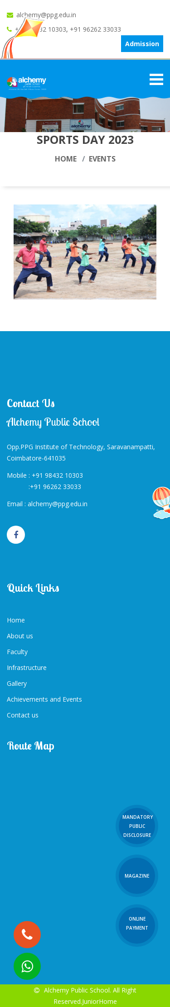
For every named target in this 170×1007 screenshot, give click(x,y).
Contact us (23, 715)
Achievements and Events (44, 699)
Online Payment (137, 923)
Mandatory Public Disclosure (137, 826)
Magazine (137, 876)
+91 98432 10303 (57, 475)
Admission (142, 43)
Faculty (17, 651)
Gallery (17, 683)
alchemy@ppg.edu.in (46, 14)
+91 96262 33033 (95, 29)
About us (20, 636)
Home (66, 159)
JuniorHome (99, 1001)
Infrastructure (27, 667)
